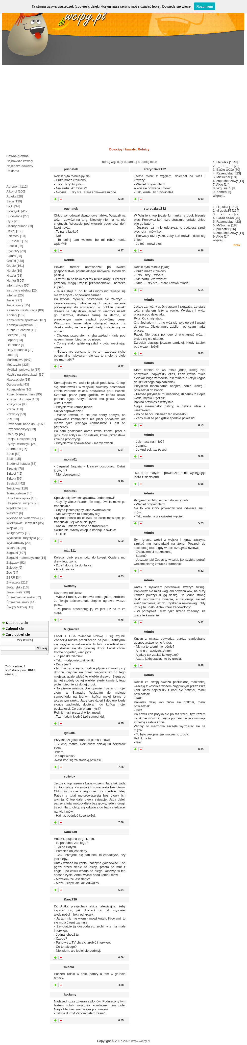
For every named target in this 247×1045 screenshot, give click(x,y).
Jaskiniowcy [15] (18, 305)
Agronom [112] (16, 186)
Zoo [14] (12, 572)
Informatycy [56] (17, 285)
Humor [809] (15, 280)
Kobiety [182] (15, 315)
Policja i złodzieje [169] (22, 399)
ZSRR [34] (14, 577)
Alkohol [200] (15, 191)
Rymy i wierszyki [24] (21, 444)
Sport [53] (13, 454)
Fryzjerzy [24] (16, 251)
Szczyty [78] (15, 468)
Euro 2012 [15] (16, 241)
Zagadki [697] (16, 553)
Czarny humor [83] (19, 226)
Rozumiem (204, 6)
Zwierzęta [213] (17, 582)
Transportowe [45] (19, 493)
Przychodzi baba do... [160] (26, 424)
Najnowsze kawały (19, 161)
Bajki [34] (13, 206)
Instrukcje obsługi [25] (22, 290)
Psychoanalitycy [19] (21, 429)
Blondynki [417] (17, 211)
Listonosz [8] (15, 345)
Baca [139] (14, 201)
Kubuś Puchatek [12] (21, 330)
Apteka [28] (14, 196)
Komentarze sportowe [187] (26, 320)
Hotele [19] (14, 270)
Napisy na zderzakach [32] (25, 374)
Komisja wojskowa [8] (21, 325)
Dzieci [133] (14, 231)
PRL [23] (12, 419)
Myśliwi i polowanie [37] (23, 369)
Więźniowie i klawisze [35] (25, 523)
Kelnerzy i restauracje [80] (25, 310)
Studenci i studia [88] (21, 463)
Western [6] (14, 513)
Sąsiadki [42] (15, 483)
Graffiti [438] (15, 261)
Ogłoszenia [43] (17, 384)
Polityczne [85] (16, 404)
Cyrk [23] (12, 221)
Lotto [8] (12, 355)
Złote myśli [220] (18, 592)
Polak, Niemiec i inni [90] (24, 394)
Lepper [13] (14, 340)
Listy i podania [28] (19, 350)
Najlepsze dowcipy (19, 166)
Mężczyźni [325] (17, 364)
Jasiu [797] (14, 300)
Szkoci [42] (14, 473)
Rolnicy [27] (15, 434)
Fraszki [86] (14, 246)
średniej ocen (147, 162)
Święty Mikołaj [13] (19, 607)
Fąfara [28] (14, 256)
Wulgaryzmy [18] (18, 533)
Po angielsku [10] (18, 389)
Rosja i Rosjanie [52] (21, 439)
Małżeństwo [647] (18, 360)
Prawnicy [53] (16, 414)
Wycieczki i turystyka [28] (24, 538)
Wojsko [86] (14, 528)
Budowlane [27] (17, 216)
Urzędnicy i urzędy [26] (22, 503)
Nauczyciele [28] (18, 379)
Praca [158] (14, 409)
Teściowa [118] (17, 488)
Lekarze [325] (16, 335)
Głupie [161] (15, 265)
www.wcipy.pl (140, 1041)
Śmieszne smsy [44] (20, 602)
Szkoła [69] (14, 478)
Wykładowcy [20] (18, 543)
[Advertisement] (123, 104)
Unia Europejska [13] (21, 498)
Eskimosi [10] (15, 236)
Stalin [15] (13, 459)
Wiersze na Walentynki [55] (25, 518)
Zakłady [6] (14, 567)
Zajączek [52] (15, 562)
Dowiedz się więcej (176, 6)
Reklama (12, 171)
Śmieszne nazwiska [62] (23, 597)
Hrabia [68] (14, 275)
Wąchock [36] (16, 548)
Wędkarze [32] (16, 508)
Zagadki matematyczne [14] (26, 557)
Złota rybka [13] (17, 587)
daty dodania (126, 162)
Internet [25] (15, 295)
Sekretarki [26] (16, 449)
